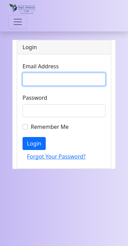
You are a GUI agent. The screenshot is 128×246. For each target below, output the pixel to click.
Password (35, 97)
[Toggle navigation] (17, 22)
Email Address (41, 66)
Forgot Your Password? (56, 156)
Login (34, 143)
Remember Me (50, 127)
